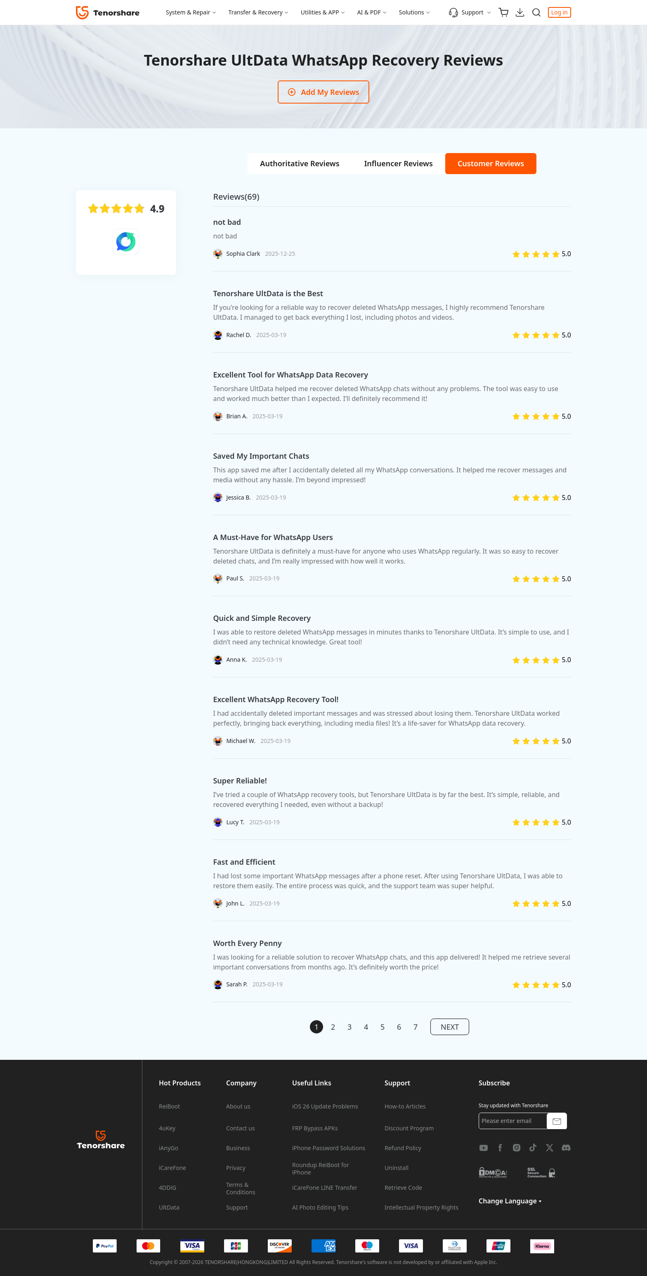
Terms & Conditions (240, 1188)
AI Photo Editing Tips (320, 1207)
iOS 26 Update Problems (325, 1106)
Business (238, 1148)
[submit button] (557, 1120)
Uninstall (397, 1168)
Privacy (236, 1168)
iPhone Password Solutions (328, 1148)
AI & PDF (369, 12)
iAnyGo (168, 1148)
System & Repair (188, 12)
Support (466, 12)
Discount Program (409, 1128)
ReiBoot (169, 1106)
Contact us (240, 1128)
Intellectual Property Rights (421, 1207)
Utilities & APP (320, 12)
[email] (523, 1121)
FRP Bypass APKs (315, 1128)
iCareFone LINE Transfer (324, 1187)
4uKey (167, 1128)
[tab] (300, 163)
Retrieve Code (403, 1187)
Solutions (411, 12)
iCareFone (172, 1168)
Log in (559, 12)
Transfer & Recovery (256, 12)
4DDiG (167, 1187)
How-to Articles (405, 1106)
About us (238, 1106)
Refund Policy (403, 1148)
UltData (169, 1207)
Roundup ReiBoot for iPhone (320, 1168)
